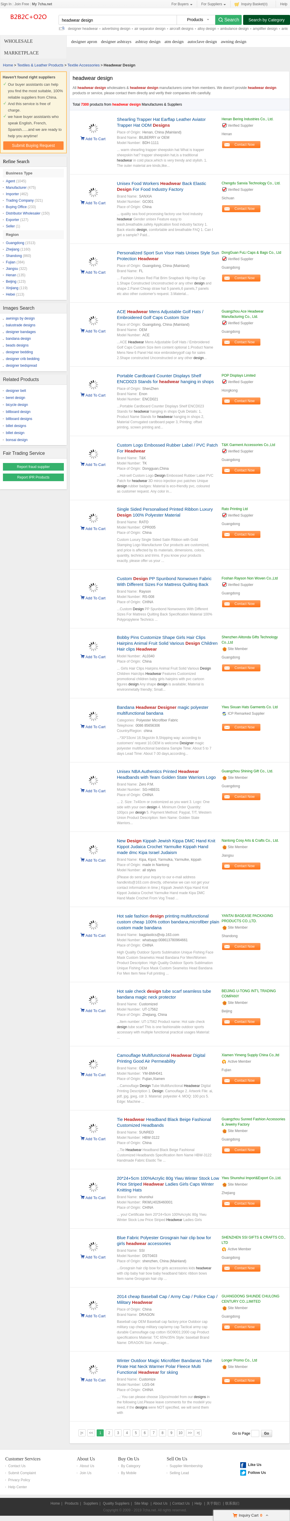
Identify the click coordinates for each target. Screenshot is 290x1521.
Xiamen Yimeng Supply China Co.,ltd (250, 1055)
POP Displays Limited (238, 375)
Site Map (141, 1503)
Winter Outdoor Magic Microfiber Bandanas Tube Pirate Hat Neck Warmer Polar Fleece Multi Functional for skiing (164, 1366)
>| (198, 1433)
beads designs (17, 345)
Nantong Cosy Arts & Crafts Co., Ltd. (250, 840)
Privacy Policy (19, 1480)
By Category (130, 1466)
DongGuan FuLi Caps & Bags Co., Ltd (251, 253)
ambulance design (234, 29)
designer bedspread (21, 365)
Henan (11, 275)
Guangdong (15, 243)
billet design (15, 433)
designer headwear (83, 29)
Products (72, 1503)
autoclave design (202, 41)
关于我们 (214, 1503)
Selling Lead (179, 1473)
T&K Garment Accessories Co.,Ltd (248, 445)
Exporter (12, 220)
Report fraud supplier (33, 467)
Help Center (17, 1487)
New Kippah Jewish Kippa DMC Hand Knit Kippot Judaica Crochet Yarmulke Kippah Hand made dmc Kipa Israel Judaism (166, 846)
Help (283, 4)
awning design (233, 41)
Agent (10, 181)
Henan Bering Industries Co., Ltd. (247, 119)
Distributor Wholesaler (23, 213)
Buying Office (16, 207)
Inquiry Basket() (251, 3)
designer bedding (19, 352)
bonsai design (17, 440)
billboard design (18, 412)
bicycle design (17, 405)
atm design (173, 41)
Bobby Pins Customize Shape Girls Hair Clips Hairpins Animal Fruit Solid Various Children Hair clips (167, 643)
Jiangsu (12, 269)
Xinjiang (12, 288)
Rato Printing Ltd (234, 509)
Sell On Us (177, 1458)
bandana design (18, 339)
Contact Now (245, 145)
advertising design (116, 29)
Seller (10, 226)
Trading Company (20, 200)
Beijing (11, 281)
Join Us (85, 1473)
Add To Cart (95, 138)
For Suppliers (213, 4)
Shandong (14, 256)
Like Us (254, 1464)
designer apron (84, 41)
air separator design (150, 29)
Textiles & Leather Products (40, 65)
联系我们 (232, 1503)
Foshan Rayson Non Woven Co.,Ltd (249, 578)
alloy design (206, 29)
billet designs (16, 426)
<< (91, 1433)
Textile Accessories (83, 65)
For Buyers (181, 4)
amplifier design (265, 29)
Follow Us (257, 1472)
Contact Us (16, 1466)
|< (82, 1433)
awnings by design (20, 318)
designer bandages (21, 332)
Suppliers (90, 1503)
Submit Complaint (22, 1473)
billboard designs (19, 419)
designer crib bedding (23, 359)
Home (8, 65)
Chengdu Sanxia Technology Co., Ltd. (250, 183)
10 (180, 1433)
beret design (15, 398)
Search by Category (266, 20)
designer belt (16, 391)
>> (190, 1433)
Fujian (11, 262)
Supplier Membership (186, 1466)
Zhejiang (12, 249)
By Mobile (129, 1473)
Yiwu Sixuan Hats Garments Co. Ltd (249, 707)
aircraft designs (181, 29)
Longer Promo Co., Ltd (239, 1360)
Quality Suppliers (116, 1503)
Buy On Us (128, 1458)
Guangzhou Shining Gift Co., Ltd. (247, 771)
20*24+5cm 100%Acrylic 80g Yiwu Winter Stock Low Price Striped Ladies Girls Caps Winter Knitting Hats (168, 1184)
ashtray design (148, 41)
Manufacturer (16, 188)
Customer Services (22, 1458)
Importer (12, 194)
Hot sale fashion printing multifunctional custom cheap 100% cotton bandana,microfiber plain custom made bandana (168, 921)
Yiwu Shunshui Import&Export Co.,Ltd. (251, 1178)
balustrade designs (20, 325)
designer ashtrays (116, 41)
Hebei (10, 294)
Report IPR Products (33, 477)
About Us (86, 1458)
